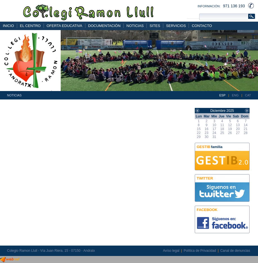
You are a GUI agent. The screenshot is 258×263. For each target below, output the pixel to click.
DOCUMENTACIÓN (104, 26)
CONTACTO (202, 26)
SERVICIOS (176, 26)
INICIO (8, 26)
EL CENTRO (30, 26)
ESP (222, 95)
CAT (248, 95)
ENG (235, 95)
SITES (155, 26)
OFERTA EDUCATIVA (64, 26)
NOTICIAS (135, 26)
